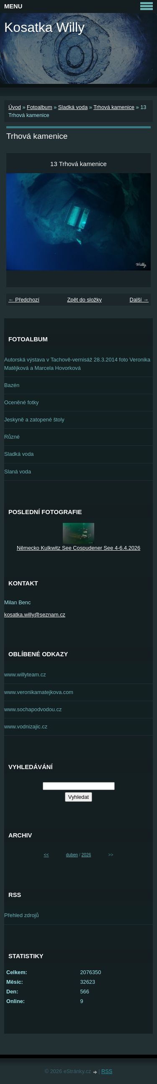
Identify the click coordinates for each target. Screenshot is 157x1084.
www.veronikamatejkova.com (38, 692)
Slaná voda (17, 471)
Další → (139, 299)
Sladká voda (73, 107)
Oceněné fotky (21, 402)
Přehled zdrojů (21, 915)
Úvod (14, 107)
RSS (106, 1071)
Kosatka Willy (44, 27)
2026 (86, 855)
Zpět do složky (84, 299)
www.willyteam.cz (25, 674)
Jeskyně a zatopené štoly (34, 419)
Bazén (11, 385)
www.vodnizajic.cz (25, 726)
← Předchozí (23, 299)
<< (46, 855)
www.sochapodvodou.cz (33, 709)
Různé (12, 437)
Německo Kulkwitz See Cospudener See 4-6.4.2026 (78, 548)
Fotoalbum (39, 107)
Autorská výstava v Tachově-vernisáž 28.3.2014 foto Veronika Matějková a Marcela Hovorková (77, 363)
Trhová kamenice (113, 107)
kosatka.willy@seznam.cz (34, 614)
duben (72, 855)
